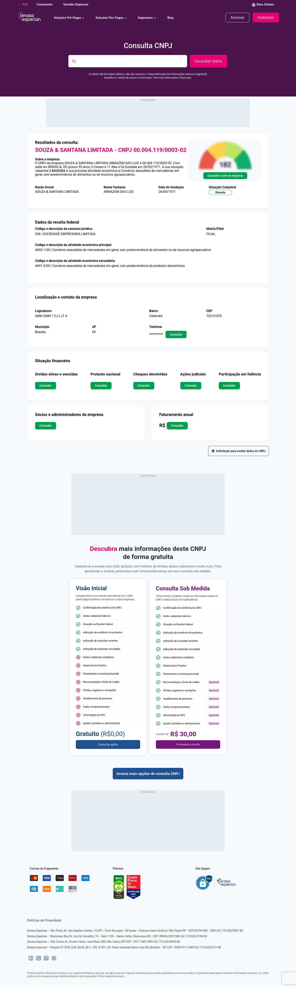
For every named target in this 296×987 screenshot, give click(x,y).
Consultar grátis (108, 744)
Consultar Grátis (208, 61)
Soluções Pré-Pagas (70, 17)
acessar (237, 17)
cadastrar (266, 17)
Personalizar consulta (188, 744)
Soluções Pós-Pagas (112, 17)
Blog (170, 17)
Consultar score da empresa (225, 175)
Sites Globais (265, 4)
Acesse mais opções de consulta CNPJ (148, 773)
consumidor (44, 4)
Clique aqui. (185, 77)
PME (24, 4)
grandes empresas (75, 4)
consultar (176, 334)
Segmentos (148, 17)
